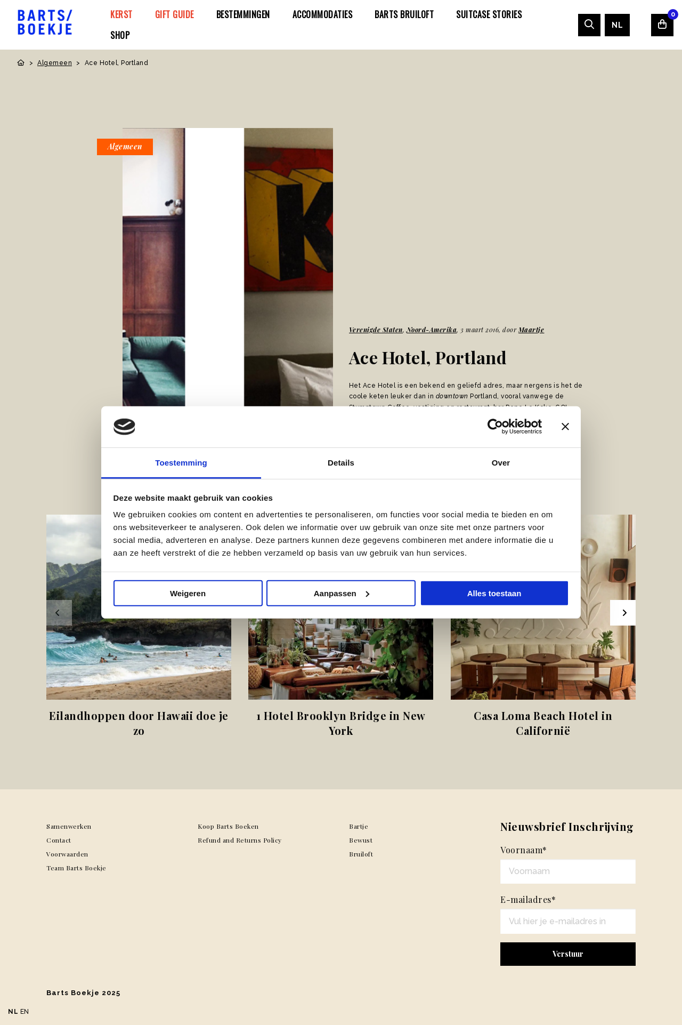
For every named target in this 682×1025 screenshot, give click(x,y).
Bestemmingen (243, 14)
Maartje (531, 329)
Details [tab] (341, 462)
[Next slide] (623, 613)
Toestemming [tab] (181, 462)
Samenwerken (69, 826)
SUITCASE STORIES (489, 14)
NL (617, 25)
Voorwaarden (67, 854)
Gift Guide (174, 14)
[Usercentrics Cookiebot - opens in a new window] (495, 427)
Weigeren (188, 593)
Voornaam (523, 849)
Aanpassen (341, 593)
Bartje (358, 826)
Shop (119, 35)
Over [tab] (501, 462)
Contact (58, 840)
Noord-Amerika (432, 329)
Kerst (121, 14)
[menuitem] (121, 14)
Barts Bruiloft (404, 14)
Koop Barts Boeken (228, 826)
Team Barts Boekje (76, 867)
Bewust (360, 840)
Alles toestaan (494, 593)
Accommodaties (323, 14)
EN (24, 1011)
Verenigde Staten (376, 329)
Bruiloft (361, 854)
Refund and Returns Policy (240, 840)
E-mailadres (528, 899)
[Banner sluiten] (565, 426)
